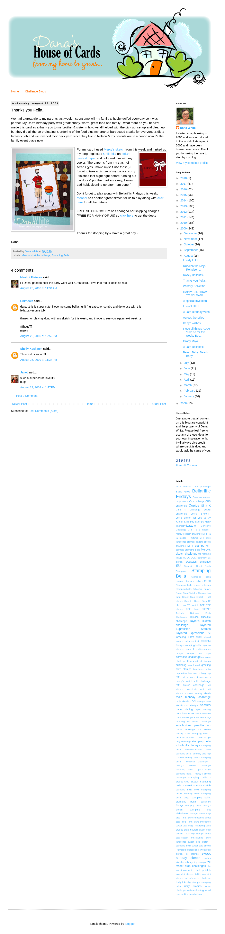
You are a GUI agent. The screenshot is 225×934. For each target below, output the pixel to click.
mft (178, 677)
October (189, 244)
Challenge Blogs (35, 91)
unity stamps (193, 886)
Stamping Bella (60, 255)
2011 (184, 217)
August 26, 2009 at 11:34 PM (38, 359)
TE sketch (192, 605)
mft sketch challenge (190, 685)
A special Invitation (195, 300)
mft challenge (202, 681)
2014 (184, 200)
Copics (194, 505)
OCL (193, 557)
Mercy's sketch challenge (36, 255)
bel (124, 153)
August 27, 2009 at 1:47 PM (37, 387)
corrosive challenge (188, 657)
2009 (184, 228)
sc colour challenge (199, 721)
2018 (184, 178)
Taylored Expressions (190, 633)
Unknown (26, 301)
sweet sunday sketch (193, 856)
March (188, 385)
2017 (184, 183)
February (190, 390)
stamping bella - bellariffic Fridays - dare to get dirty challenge (193, 737)
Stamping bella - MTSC (198, 581)
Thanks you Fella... (195, 280)
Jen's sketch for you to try (193, 517)
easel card (194, 665)
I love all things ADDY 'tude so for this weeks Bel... (196, 332)
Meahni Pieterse (31, 277)
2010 (184, 222)
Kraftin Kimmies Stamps (190, 521)
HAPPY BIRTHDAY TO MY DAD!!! (195, 293)
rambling (180, 721)
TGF (202, 605)
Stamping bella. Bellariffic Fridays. (193, 589)
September (191, 250)
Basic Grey (183, 491)
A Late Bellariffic (193, 346)
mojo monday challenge (193, 697)
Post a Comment (26, 395)
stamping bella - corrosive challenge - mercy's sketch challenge (193, 761)
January (189, 396)
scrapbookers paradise (190, 725)
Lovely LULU (191, 260)
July (187, 362)
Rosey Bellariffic (193, 275)
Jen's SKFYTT (201, 513)
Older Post (159, 404)
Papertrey (202, 557)
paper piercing (203, 709)
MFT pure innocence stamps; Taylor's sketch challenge (193, 542)
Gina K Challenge (188, 509)
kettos (184, 673)
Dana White (188, 127)
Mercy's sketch (115, 149)
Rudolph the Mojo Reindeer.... (194, 267)
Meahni (82, 198)
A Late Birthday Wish (196, 312)
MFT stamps (195, 545)
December (191, 233)
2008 (184, 403)
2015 (184, 195)
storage (193, 813)
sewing (179, 733)
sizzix (187, 733)
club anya (204, 653)
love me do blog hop (199, 673)
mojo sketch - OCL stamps (190, 701)
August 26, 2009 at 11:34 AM (38, 288)
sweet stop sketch (187, 829)
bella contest (192, 641)
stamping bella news (187, 789)
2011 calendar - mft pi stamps (193, 486)
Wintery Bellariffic (194, 286)
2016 (184, 189)
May (187, 374)
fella (113, 153)
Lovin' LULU (191, 306)
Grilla (106, 153)
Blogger (129, 923)
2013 (184, 206)
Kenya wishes (192, 323)
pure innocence (185, 713)
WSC (198, 637)
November (191, 239)
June (187, 368)
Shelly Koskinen (31, 348)
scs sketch (204, 729)
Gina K (206, 505)
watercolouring (195, 890)
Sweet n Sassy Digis (195, 601)
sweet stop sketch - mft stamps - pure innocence (193, 837)
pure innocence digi (200, 717)
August (188, 255)
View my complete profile (192, 162)
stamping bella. (201, 797)
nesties (205, 705)
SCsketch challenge (198, 561)
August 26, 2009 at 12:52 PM (38, 336)
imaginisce (198, 669)
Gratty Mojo (190, 341)
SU (178, 566)
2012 (184, 211)
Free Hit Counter (186, 465)
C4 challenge (197, 501)
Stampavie (181, 571)
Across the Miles (193, 317)
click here (127, 215)
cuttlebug (181, 665)
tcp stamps (200, 862)
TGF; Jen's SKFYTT (198, 609)
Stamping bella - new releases (193, 585)
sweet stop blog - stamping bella (193, 825)
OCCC (186, 557)
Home (15, 91)
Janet (24, 372)
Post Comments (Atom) (43, 410)
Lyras (189, 525)
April (187, 379)
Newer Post (19, 404)
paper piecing (184, 709)
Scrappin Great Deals (197, 566)
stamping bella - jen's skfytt (193, 769)
